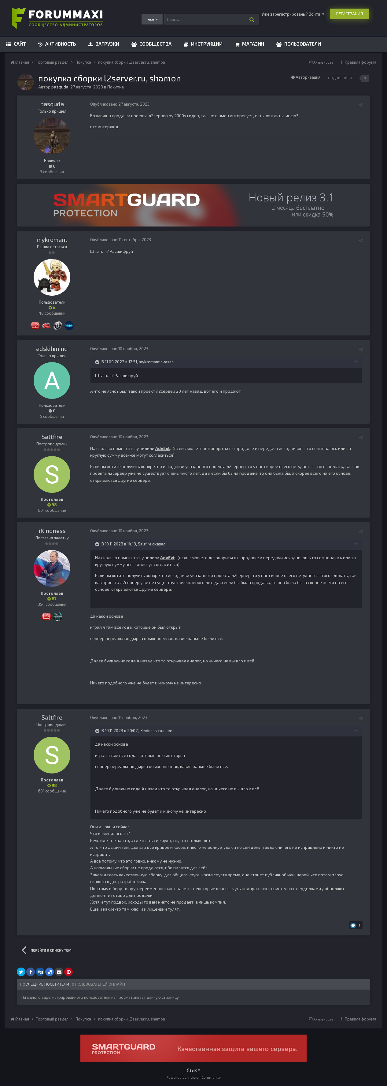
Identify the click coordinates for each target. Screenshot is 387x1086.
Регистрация (349, 13)
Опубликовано (119, 104)
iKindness (52, 530)
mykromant (52, 239)
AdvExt (162, 448)
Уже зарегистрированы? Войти (293, 14)
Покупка (115, 86)
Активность (60, 44)
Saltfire (52, 436)
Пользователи (302, 44)
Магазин (252, 44)
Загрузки (106, 44)
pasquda (52, 103)
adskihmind (52, 348)
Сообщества (154, 44)
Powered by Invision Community (194, 1077)
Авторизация (308, 77)
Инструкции (206, 44)
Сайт (19, 44)
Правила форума (360, 62)
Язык (193, 1070)
